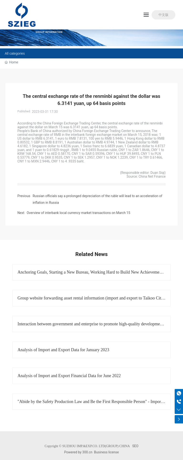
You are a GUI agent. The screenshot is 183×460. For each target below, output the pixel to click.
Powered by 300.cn (78, 452)
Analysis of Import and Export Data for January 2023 (63, 349)
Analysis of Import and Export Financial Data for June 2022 (69, 375)
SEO (135, 446)
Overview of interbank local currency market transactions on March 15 (78, 213)
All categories (15, 53)
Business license (106, 452)
